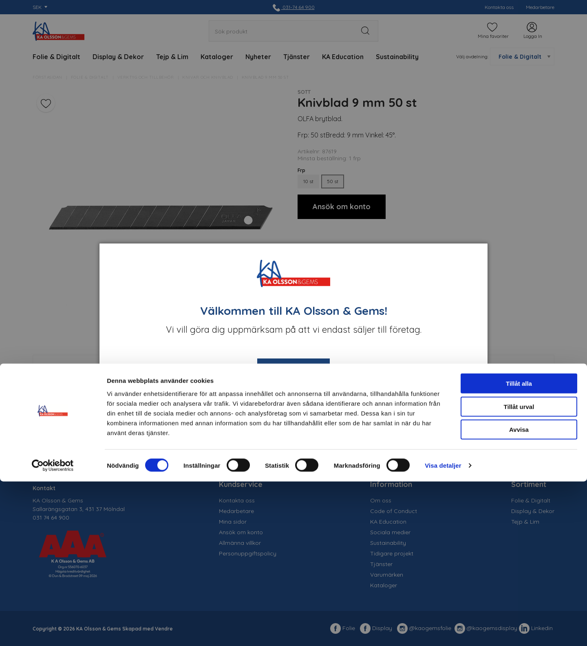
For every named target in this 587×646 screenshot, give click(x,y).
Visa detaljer (443, 629)
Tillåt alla (519, 547)
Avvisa (519, 594)
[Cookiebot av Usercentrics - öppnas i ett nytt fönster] (52, 630)
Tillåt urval (519, 571)
